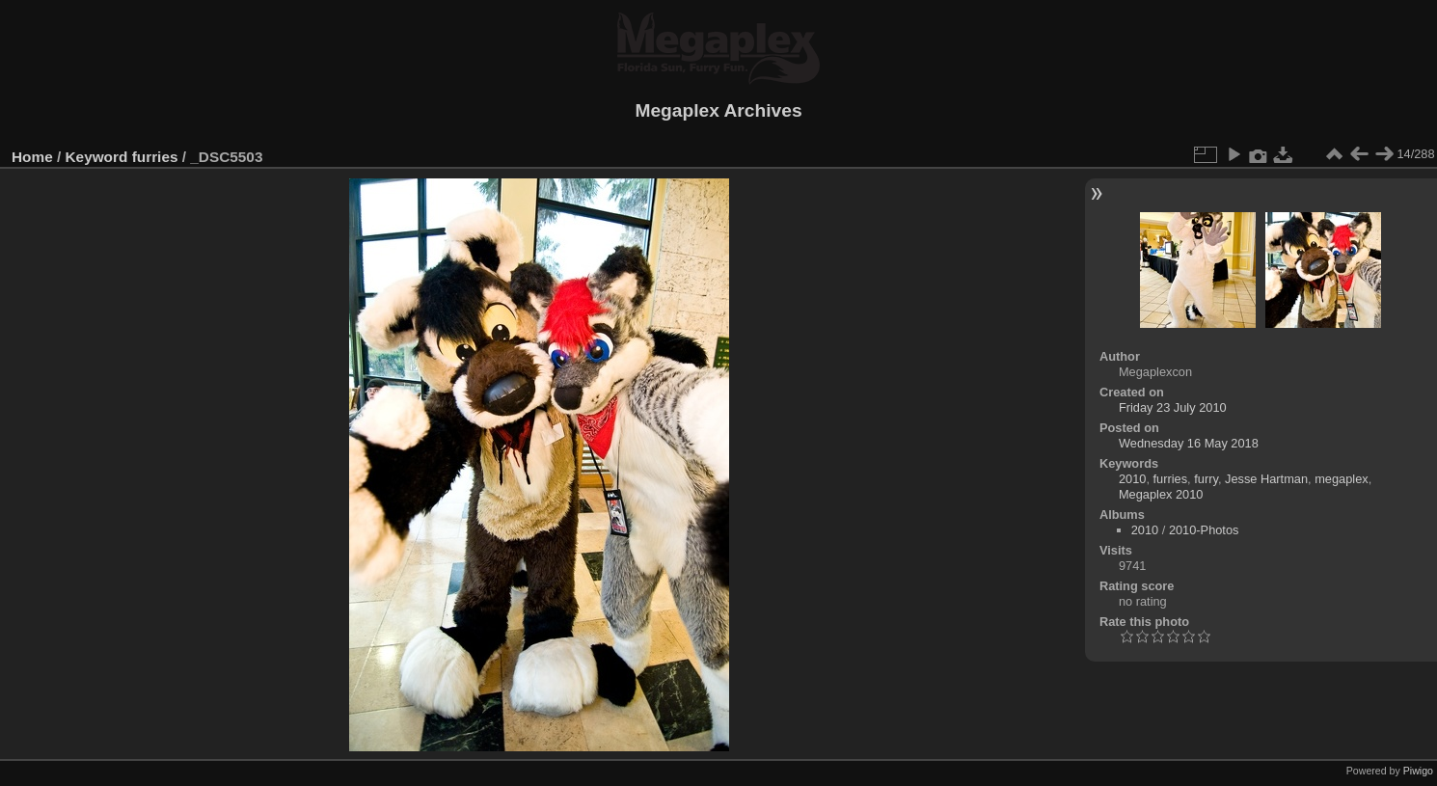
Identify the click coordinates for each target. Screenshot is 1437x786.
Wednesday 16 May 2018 (1189, 443)
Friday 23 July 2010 (1173, 407)
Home (32, 157)
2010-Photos (1204, 530)
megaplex (1342, 479)
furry (1206, 479)
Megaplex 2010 (1161, 494)
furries (155, 157)
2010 (1132, 479)
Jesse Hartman (1266, 479)
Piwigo (1418, 770)
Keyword (97, 157)
